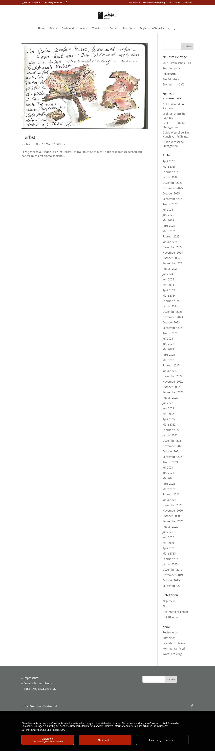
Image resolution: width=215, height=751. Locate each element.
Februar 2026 (171, 172)
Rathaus (168, 108)
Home (41, 28)
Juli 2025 (168, 209)
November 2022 (173, 381)
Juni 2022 (168, 408)
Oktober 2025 (171, 193)
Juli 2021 (168, 467)
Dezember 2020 (172, 505)
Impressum (134, 3)
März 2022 (169, 424)
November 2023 (173, 317)
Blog (165, 606)
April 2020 (169, 548)
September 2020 (173, 521)
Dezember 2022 (172, 376)
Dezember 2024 (172, 247)
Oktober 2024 (171, 258)
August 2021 (170, 462)
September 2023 (173, 328)
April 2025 (169, 226)
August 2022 (170, 398)
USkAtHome (59, 144)
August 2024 (170, 269)
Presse (113, 28)
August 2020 (170, 526)
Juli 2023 (168, 338)
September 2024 (173, 263)
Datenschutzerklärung (154, 3)
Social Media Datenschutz (181, 3)
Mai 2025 (168, 220)
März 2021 (169, 489)
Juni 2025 (168, 215)
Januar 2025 (170, 242)
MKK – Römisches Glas (177, 63)
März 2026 (169, 166)
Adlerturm (169, 74)
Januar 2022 (170, 435)
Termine (97, 28)
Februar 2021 (171, 494)
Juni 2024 (168, 279)
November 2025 (173, 188)
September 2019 (173, 586)
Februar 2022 (171, 430)
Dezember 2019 (172, 569)
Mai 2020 (168, 543)
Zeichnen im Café (173, 84)
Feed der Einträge (174, 643)
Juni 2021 (168, 473)
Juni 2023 (168, 344)
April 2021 (169, 483)
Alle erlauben (105, 740)
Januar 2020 (170, 564)
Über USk (126, 28)
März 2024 (169, 295)
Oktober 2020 (171, 516)
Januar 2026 (170, 177)
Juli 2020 (168, 532)
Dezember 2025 (172, 183)
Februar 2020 (171, 559)
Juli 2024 (168, 274)
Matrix (29, 144)
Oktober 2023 (171, 322)
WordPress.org (172, 654)
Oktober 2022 (171, 387)
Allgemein (169, 601)
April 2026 (169, 161)
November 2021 (173, 446)
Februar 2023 (171, 365)
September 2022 (173, 392)
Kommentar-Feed (174, 648)
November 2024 (173, 252)
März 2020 (169, 553)
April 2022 (169, 419)
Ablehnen (48, 740)
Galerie (53, 28)
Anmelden (169, 638)
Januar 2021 (170, 500)
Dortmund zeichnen (73, 28)
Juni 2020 (168, 537)
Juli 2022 (168, 403)
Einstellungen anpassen (162, 740)
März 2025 (169, 231)
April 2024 (169, 290)
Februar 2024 (171, 301)
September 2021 (173, 457)
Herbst (28, 137)
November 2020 (173, 510)
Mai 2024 (168, 285)
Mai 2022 (168, 414)
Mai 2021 (168, 478)
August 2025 (170, 204)
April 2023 (169, 355)
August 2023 (170, 333)
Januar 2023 (170, 371)
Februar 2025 (171, 236)
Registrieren (170, 632)
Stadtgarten (170, 127)
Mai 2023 (168, 349)
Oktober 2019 (171, 580)
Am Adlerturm (172, 79)
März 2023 (169, 360)
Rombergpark (171, 68)
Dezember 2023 (172, 312)
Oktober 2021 (171, 451)
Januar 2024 (170, 306)
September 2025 (173, 199)
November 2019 (173, 575)
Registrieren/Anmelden (153, 28)
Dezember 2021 (172, 441)
